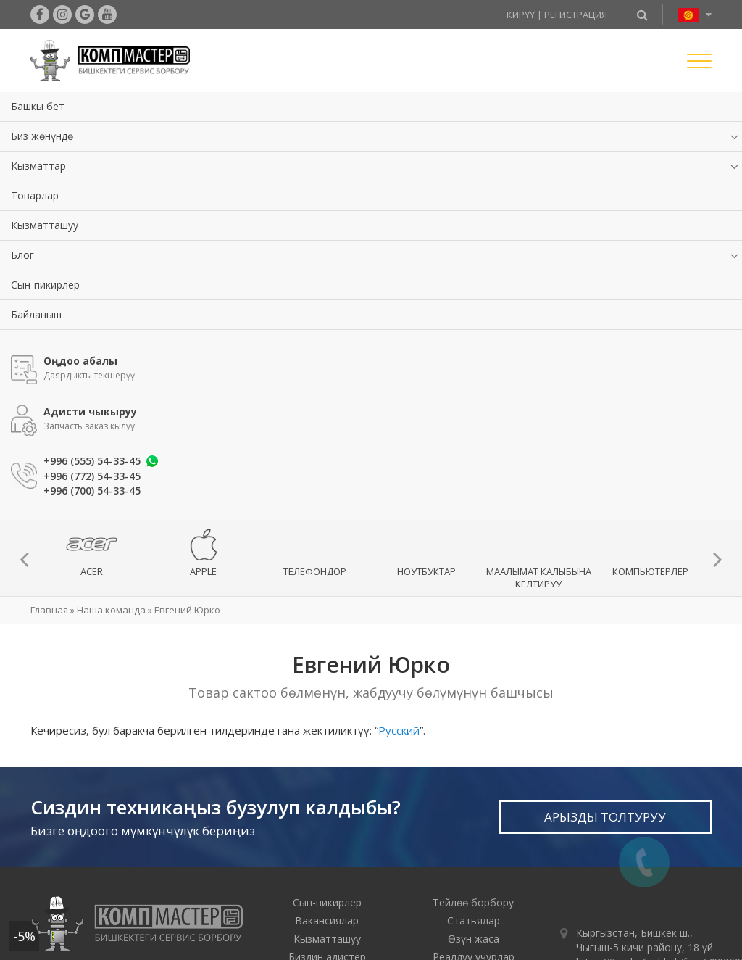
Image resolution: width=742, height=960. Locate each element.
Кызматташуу (44, 225)
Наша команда (111, 609)
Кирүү (521, 14)
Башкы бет (37, 106)
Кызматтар (38, 166)
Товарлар (35, 195)
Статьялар (473, 920)
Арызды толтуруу (605, 816)
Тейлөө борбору (473, 902)
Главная (49, 609)
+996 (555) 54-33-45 (92, 461)
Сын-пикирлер (45, 284)
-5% (24, 936)
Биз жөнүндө (42, 136)
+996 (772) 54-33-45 (92, 476)
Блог (22, 255)
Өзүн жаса (473, 938)
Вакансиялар (327, 920)
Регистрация (575, 14)
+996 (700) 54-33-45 (92, 490)
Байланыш (36, 314)
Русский (399, 730)
